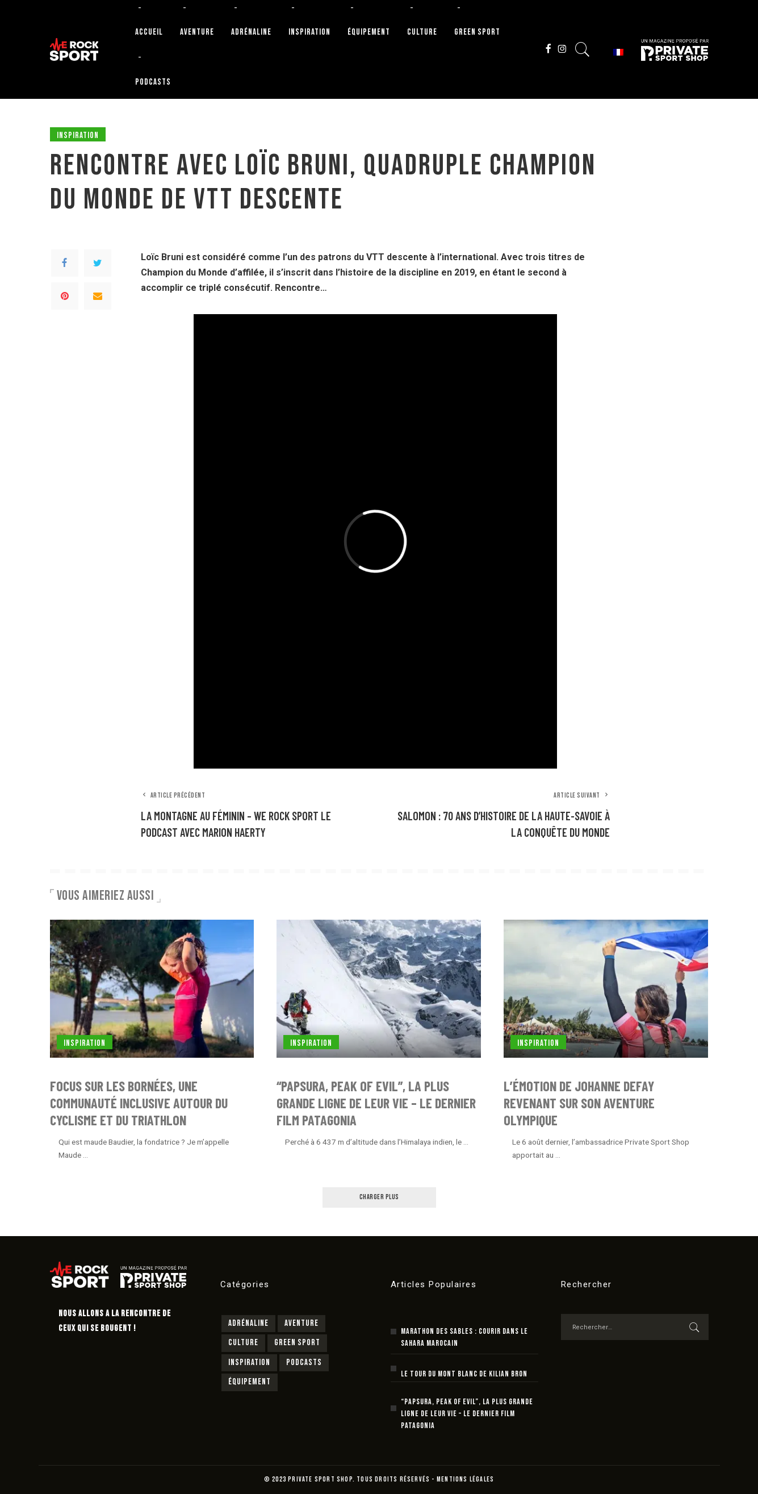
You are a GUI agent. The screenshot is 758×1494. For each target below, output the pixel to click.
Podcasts (304, 1362)
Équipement (249, 1381)
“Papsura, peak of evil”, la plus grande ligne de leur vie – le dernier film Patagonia (376, 1103)
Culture (243, 1342)
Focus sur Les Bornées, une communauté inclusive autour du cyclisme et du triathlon (139, 1103)
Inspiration (78, 135)
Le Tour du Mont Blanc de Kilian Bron (464, 1374)
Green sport (297, 1342)
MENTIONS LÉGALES (465, 1479)
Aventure (301, 1323)
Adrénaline (248, 1323)
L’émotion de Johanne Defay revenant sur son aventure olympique (579, 1103)
